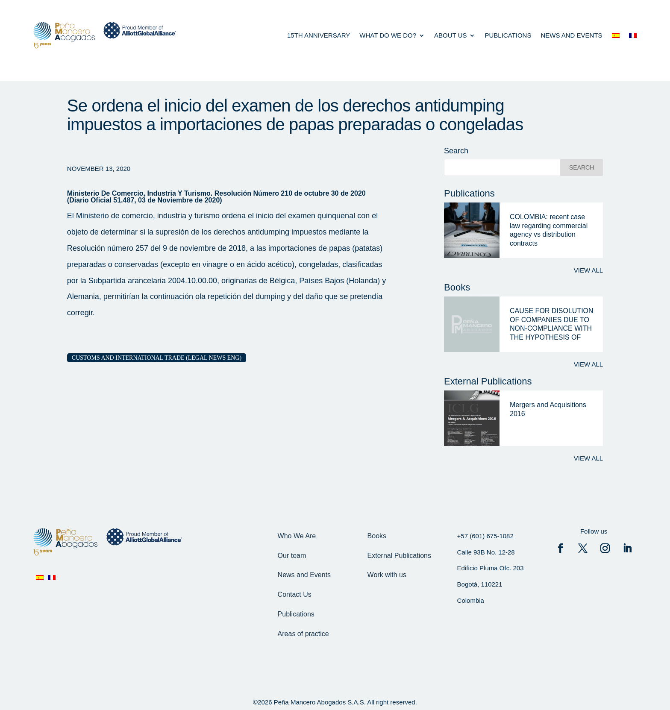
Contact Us (294, 594)
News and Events (304, 574)
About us (450, 35)
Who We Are (297, 536)
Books (376, 536)
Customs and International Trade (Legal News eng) (156, 358)
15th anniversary (318, 35)
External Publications (399, 555)
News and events (571, 35)
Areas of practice (303, 633)
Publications (508, 35)
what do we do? (387, 35)
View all (588, 270)
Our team (292, 555)
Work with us (386, 574)
